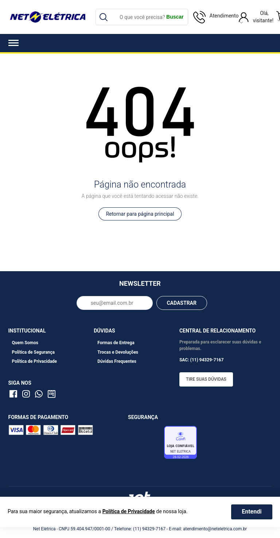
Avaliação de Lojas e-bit (145, 444)
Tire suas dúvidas (206, 379)
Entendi (251, 511)
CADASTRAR (182, 303)
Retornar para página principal (140, 214)
